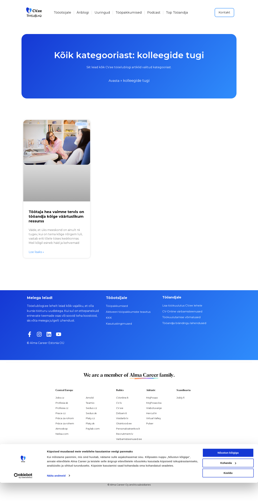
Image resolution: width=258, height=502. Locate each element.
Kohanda (228, 482)
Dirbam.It (121, 413)
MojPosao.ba (153, 402)
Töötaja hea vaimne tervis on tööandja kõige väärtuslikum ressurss (56, 216)
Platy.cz (90, 418)
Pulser (149, 423)
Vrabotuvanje (154, 407)
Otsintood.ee (124, 423)
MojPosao (152, 397)
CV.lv (119, 402)
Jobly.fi (180, 397)
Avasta (114, 80)
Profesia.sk (62, 402)
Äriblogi (83, 13)
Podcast (153, 13)
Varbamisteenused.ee (129, 438)
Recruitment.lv (124, 433)
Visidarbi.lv (122, 418)
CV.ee (119, 407)
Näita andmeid (56, 494)
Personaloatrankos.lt (128, 428)
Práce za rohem (65, 423)
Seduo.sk (91, 413)
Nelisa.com (62, 433)
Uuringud (102, 13)
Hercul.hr (151, 413)
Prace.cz (61, 413)
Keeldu (228, 492)
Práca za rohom (65, 418)
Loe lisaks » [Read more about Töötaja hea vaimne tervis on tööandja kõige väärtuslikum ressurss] (36, 252)
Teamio (90, 402)
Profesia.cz (62, 407)
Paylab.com (93, 428)
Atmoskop (62, 428)
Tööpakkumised (129, 13)
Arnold (90, 397)
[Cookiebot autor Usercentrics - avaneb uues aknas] (23, 495)
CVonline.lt (122, 397)
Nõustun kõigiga (228, 472)
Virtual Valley (153, 418)
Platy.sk (90, 423)
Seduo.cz (91, 407)
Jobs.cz (60, 397)
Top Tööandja (177, 13)
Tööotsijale (62, 13)
